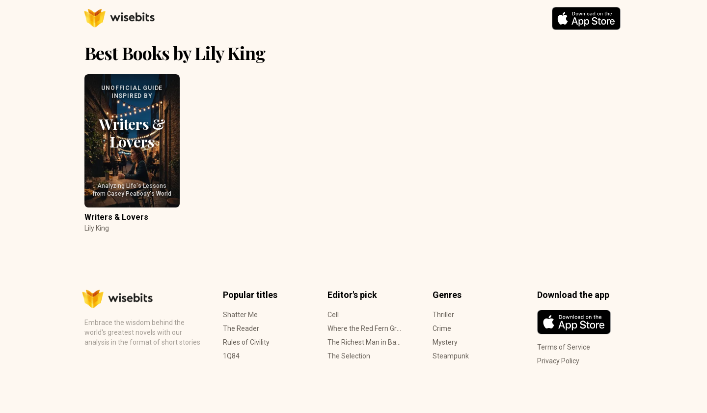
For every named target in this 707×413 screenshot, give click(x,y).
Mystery (445, 342)
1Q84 (231, 356)
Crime (442, 328)
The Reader (241, 328)
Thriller (443, 315)
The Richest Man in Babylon (364, 342)
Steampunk (451, 356)
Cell (333, 315)
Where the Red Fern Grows (364, 328)
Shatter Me (240, 315)
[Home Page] (175, 18)
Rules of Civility (246, 342)
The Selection (348, 356)
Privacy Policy (558, 361)
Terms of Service (563, 347)
